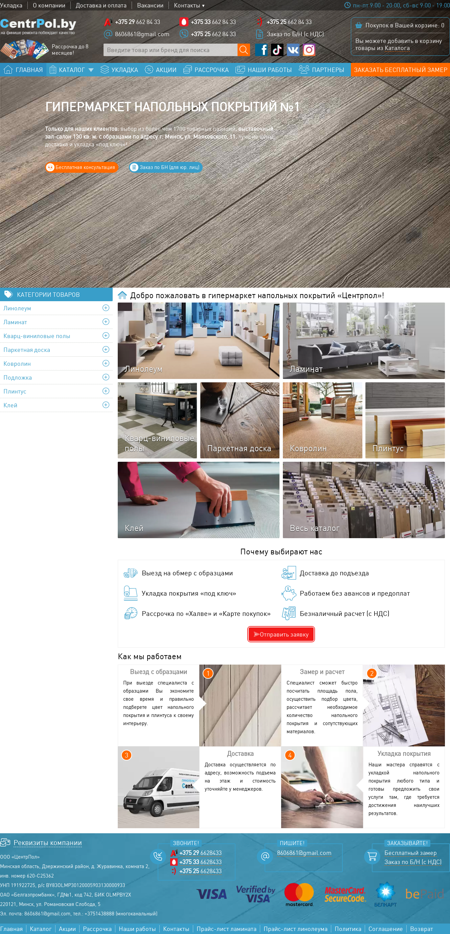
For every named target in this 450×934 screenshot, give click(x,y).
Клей (10, 405)
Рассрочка (97, 928)
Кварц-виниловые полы (36, 335)
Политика (348, 928)
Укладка (11, 5)
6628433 (200, 852)
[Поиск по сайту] (244, 50)
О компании (49, 5)
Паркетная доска (26, 349)
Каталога (397, 47)
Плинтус (14, 391)
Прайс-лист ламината (226, 928)
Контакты (187, 5)
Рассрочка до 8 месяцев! (70, 49)
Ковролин (17, 363)
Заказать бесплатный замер (400, 69)
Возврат (421, 928)
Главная (11, 928)
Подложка (17, 377)
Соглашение (385, 928)
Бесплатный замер (410, 852)
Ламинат (15, 322)
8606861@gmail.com (142, 34)
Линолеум (17, 308)
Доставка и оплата (101, 5)
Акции (67, 928)
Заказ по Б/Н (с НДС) (295, 34)
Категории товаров (48, 294)
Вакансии (150, 5)
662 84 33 (137, 21)
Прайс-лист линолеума (296, 928)
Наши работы (137, 928)
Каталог (41, 928)
